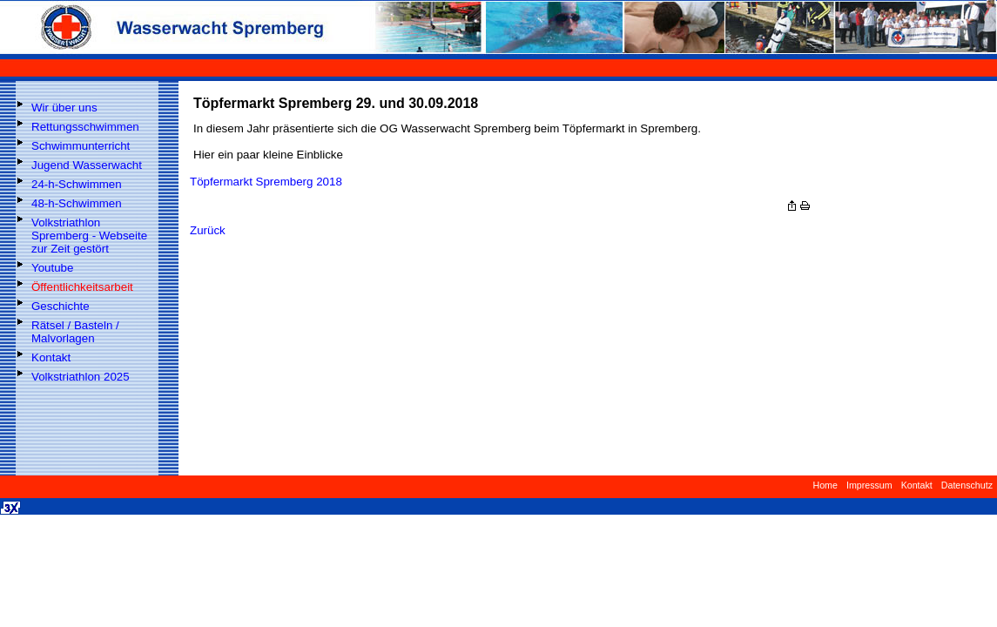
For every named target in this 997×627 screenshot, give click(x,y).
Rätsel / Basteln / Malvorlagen (75, 332)
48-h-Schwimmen (76, 203)
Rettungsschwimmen (85, 126)
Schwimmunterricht (80, 145)
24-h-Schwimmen (76, 184)
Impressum (869, 485)
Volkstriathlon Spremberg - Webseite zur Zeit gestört (89, 235)
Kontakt (51, 357)
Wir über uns (64, 107)
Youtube (52, 267)
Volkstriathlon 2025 (80, 376)
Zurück (208, 230)
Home (824, 485)
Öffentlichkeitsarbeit (82, 286)
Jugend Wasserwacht (86, 165)
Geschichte (60, 306)
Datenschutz (967, 485)
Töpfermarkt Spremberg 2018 (266, 181)
